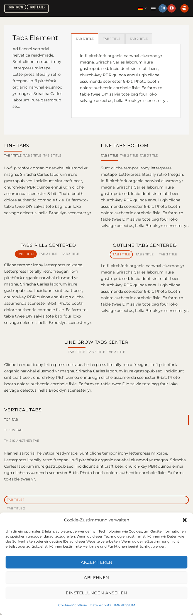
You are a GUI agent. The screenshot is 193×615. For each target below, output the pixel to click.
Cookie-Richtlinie (72, 605)
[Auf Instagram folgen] (162, 8)
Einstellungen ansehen (96, 593)
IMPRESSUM (124, 605)
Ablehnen (96, 577)
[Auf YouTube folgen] (171, 8)
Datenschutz (100, 605)
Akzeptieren (97, 562)
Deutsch (141, 8)
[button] (184, 520)
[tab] (86, 39)
